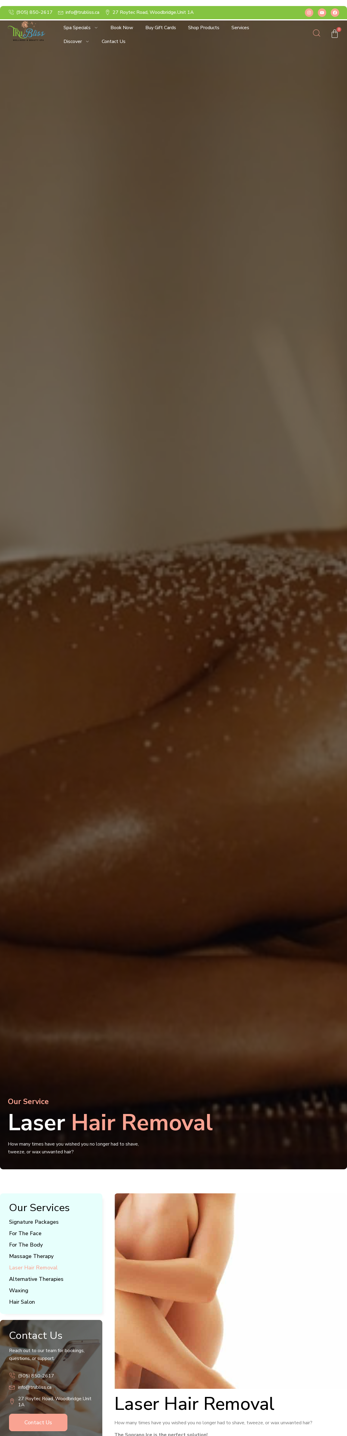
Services (240, 27)
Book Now (121, 27)
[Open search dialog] (317, 35)
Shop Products (203, 27)
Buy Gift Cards (160, 27)
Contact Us (113, 41)
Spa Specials (81, 27)
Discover (77, 41)
